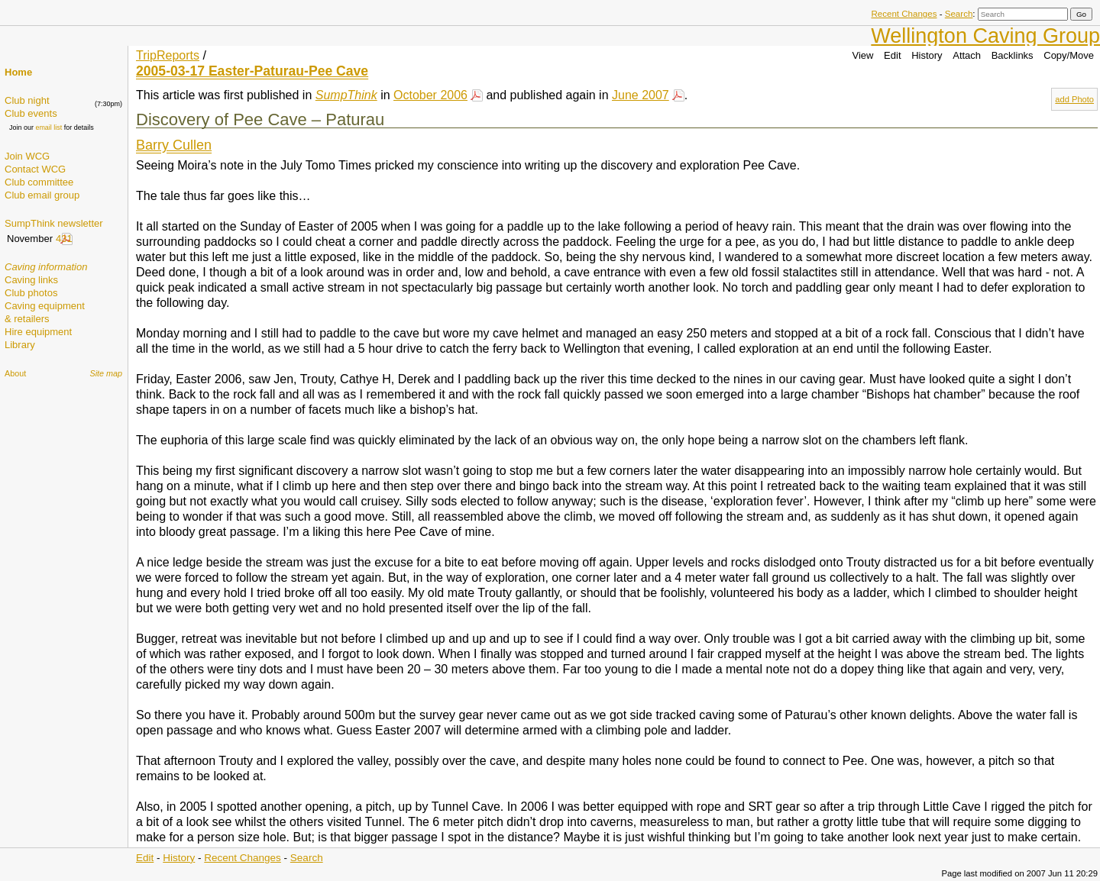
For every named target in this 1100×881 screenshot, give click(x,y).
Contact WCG (35, 169)
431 (64, 238)
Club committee (39, 182)
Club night (27, 100)
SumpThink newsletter (54, 223)
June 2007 (640, 95)
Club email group (42, 195)
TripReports (167, 55)
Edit (892, 55)
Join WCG (27, 156)
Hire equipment (38, 331)
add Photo (1074, 99)
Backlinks (1013, 55)
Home (18, 72)
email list (48, 127)
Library (20, 344)
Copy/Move (1068, 55)
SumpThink (346, 95)
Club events (31, 113)
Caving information (46, 267)
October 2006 (430, 95)
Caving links (31, 280)
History (926, 55)
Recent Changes (904, 13)
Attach (967, 55)
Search (959, 13)
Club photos (31, 293)
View (863, 55)
